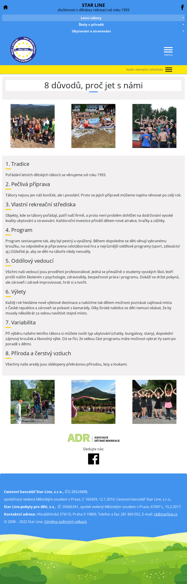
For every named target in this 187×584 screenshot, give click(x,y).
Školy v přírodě (132, 24)
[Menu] (168, 49)
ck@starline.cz (166, 514)
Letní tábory (133, 18)
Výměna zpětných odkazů (65, 521)
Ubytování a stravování (128, 31)
